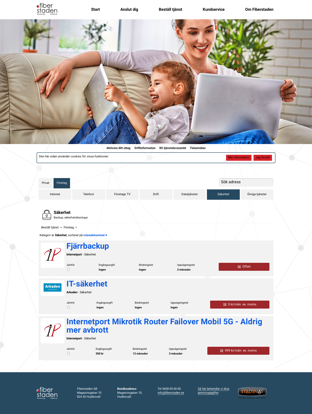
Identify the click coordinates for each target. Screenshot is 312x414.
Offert (244, 266)
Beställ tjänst (170, 10)
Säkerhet (223, 194)
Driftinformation (145, 148)
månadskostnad (95, 235)
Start (95, 10)
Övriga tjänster (257, 194)
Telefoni (88, 194)
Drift (156, 194)
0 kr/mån (239, 305)
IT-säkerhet (86, 284)
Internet (55, 194)
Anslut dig (129, 10)
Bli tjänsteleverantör (172, 148)
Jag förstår (262, 157)
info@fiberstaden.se (171, 393)
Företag (62, 183)
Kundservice (214, 10)
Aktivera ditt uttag (118, 148)
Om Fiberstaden (259, 10)
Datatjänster (189, 194)
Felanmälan (198, 148)
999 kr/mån (238, 351)
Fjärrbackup (87, 247)
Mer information (239, 157)
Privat (45, 183)
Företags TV (122, 194)
